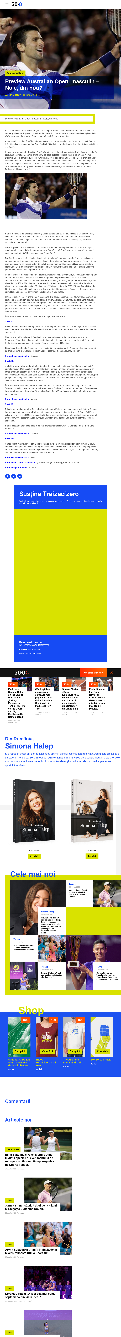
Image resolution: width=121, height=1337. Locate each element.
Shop (31, 1010)
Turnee (72, 884)
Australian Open (15, 73)
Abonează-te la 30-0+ (93, 673)
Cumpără (34, 856)
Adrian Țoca (13, 95)
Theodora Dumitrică (25, 1301)
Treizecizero (21, 1169)
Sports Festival (12, 1149)
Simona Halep (47, 912)
